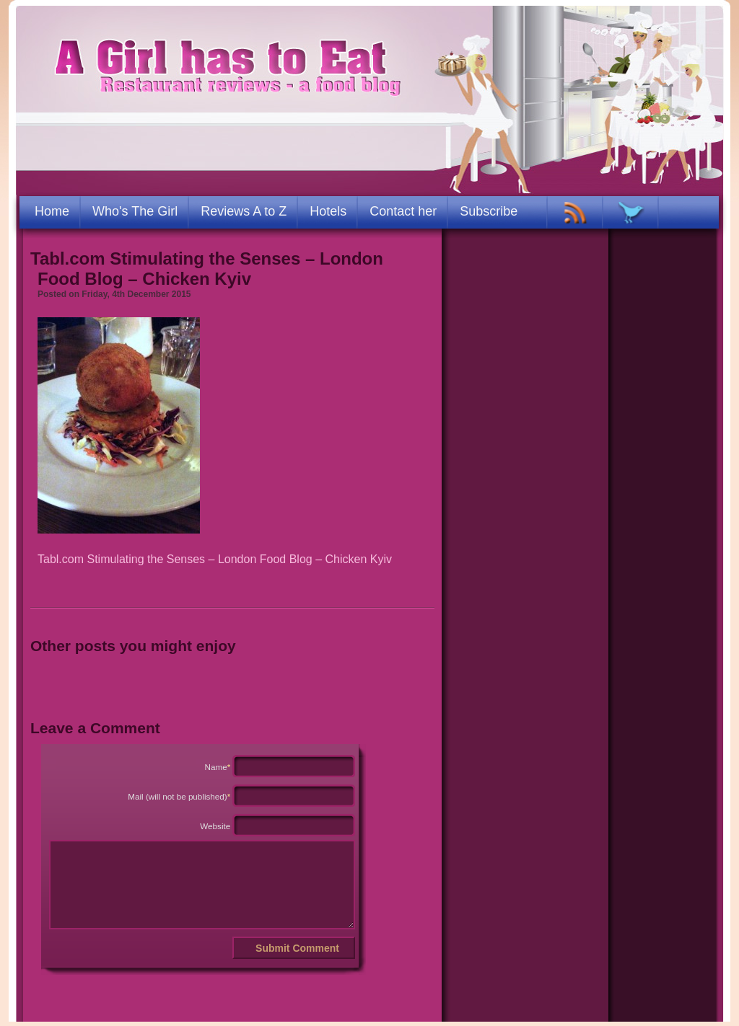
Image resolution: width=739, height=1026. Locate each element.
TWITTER (631, 213)
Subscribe (488, 211)
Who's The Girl (135, 211)
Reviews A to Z (244, 211)
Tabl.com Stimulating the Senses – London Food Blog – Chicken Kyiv (206, 268)
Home (52, 211)
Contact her (403, 211)
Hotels (328, 211)
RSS (575, 213)
